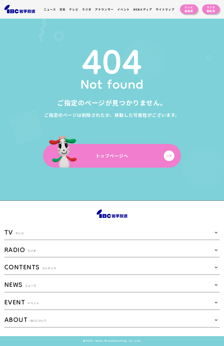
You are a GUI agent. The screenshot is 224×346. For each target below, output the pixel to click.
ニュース (50, 9)
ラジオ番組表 (210, 9)
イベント (123, 9)
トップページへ (135, 156)
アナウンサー (104, 9)
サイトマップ (165, 9)
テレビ (74, 9)
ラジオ (86, 9)
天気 (63, 9)
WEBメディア (142, 9)
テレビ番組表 (188, 9)
